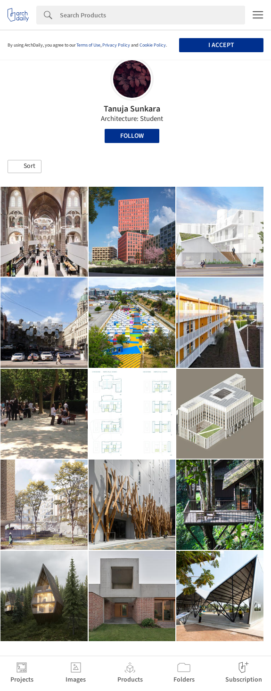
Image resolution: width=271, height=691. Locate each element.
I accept (221, 45)
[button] (24, 166)
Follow (132, 136)
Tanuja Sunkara (132, 109)
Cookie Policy (153, 45)
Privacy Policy (116, 45)
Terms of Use (88, 45)
